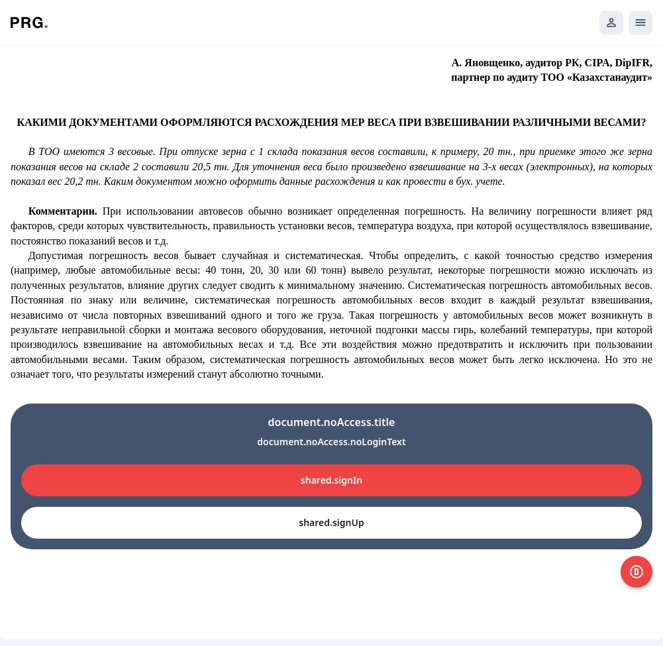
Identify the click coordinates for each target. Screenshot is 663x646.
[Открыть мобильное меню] (640, 22)
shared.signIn (331, 480)
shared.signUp (331, 522)
